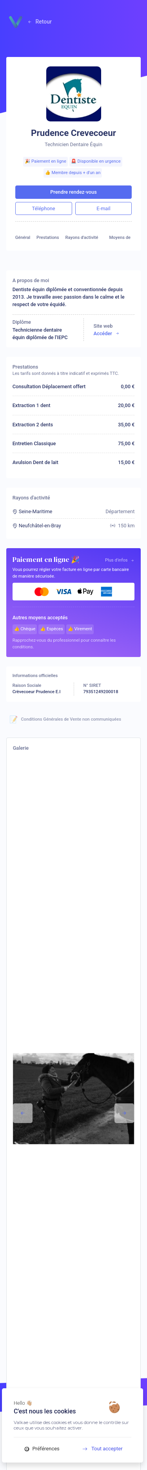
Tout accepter (100, 1449)
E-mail (103, 208)
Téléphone (43, 208)
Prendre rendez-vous (73, 192)
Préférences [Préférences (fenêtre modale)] (42, 1449)
